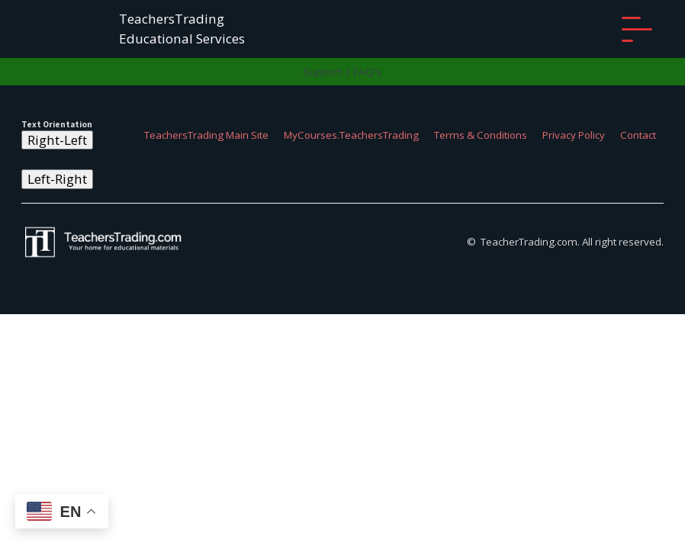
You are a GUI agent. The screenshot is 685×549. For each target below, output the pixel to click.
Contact (638, 135)
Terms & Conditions (480, 135)
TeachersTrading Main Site (206, 135)
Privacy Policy (573, 135)
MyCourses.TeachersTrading (351, 135)
